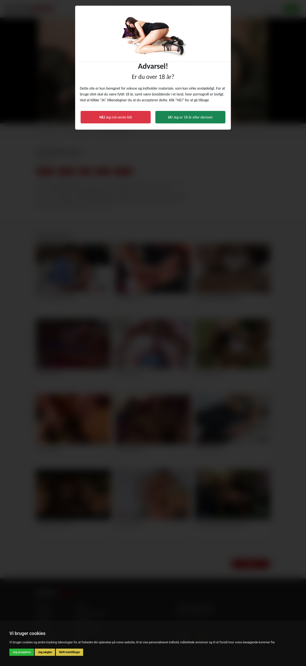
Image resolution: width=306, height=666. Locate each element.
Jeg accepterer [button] (21, 652)
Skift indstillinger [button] (69, 652)
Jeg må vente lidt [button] (115, 117)
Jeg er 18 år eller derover (190, 117)
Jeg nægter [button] (45, 652)
